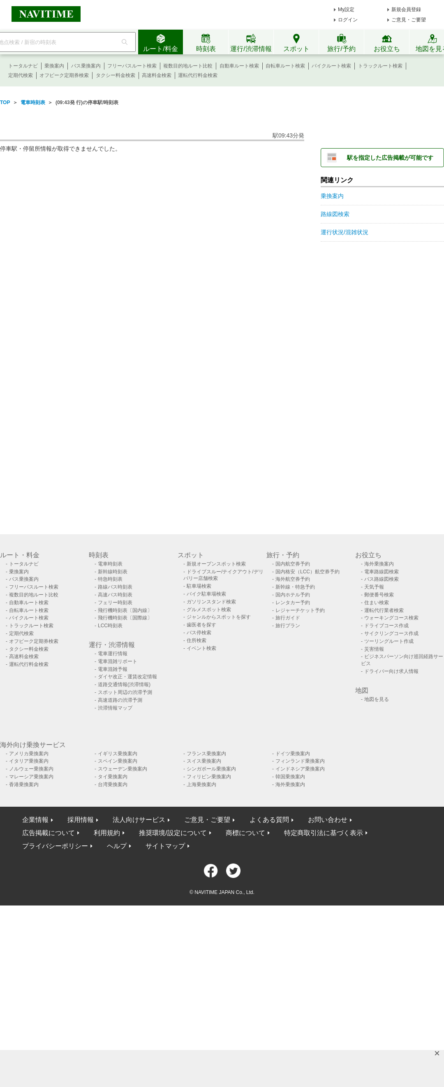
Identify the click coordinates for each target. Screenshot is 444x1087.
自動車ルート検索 (239, 66)
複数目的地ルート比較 (188, 66)
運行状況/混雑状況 (344, 232)
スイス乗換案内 (204, 761)
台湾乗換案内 (112, 784)
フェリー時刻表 (115, 602)
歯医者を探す (201, 625)
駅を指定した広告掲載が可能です (390, 157)
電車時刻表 (33, 102)
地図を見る (376, 699)
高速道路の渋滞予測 (120, 700)
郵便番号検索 (379, 595)
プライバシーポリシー (55, 846)
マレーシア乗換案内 (31, 777)
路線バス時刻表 (115, 587)
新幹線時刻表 (112, 572)
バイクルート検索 (331, 66)
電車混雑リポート (117, 661)
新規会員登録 (406, 9)
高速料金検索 (156, 75)
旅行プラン (287, 625)
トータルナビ (23, 66)
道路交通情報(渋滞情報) (124, 684)
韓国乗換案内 (290, 777)
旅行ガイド (287, 618)
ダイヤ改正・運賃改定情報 (127, 677)
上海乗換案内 (201, 784)
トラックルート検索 (380, 66)
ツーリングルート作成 (389, 641)
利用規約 (107, 832)
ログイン (348, 20)
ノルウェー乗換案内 (31, 769)
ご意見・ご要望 (408, 20)
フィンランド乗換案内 (300, 761)
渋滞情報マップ (115, 708)
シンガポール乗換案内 (211, 769)
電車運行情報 (112, 653)
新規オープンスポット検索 (216, 564)
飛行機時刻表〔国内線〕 (125, 610)
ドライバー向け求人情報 (391, 671)
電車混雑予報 (112, 669)
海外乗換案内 (379, 564)
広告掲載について (48, 832)
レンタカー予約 (292, 602)
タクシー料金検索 (115, 75)
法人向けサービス (139, 819)
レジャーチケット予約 (300, 610)
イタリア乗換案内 (29, 761)
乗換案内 (54, 66)
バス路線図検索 (381, 579)
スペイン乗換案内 (117, 761)
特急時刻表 (110, 579)
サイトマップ (165, 846)
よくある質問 (269, 819)
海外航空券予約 (292, 579)
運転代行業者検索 (384, 610)
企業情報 (35, 819)
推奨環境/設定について (172, 832)
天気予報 (374, 587)
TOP (5, 102)
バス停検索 (199, 632)
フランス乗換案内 (206, 753)
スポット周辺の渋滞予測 (125, 692)
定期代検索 (20, 75)
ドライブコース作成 (386, 625)
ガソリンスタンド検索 (211, 602)
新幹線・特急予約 (295, 587)
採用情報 (80, 819)
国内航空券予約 (292, 564)
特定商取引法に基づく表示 (323, 832)
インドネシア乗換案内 (300, 769)
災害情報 (374, 649)
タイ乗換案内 (112, 777)
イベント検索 (201, 648)
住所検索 (196, 640)
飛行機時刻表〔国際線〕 (125, 618)
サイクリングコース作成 (391, 633)
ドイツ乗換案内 (292, 753)
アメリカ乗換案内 (29, 753)
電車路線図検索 (381, 572)
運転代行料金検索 (197, 75)
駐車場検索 (199, 586)
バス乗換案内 (86, 66)
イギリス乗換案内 (117, 753)
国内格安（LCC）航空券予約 (307, 572)
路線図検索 (335, 214)
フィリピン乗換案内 (209, 777)
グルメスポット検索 (209, 609)
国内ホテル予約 (292, 595)
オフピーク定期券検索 (64, 75)
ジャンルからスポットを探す (219, 617)
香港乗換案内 (24, 784)
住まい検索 (376, 602)
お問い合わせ (327, 819)
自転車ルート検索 (285, 66)
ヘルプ (117, 846)
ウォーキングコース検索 (391, 618)
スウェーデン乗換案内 (122, 769)
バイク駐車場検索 (206, 594)
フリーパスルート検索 (132, 66)
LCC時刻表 (110, 625)
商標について (245, 832)
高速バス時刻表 (115, 595)
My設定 (346, 9)
